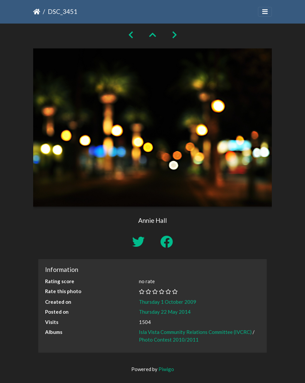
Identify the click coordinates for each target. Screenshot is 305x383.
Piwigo (166, 369)
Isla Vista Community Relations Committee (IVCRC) (195, 332)
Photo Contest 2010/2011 (169, 340)
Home (36, 11)
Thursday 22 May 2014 (165, 312)
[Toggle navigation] (265, 12)
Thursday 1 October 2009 (167, 302)
